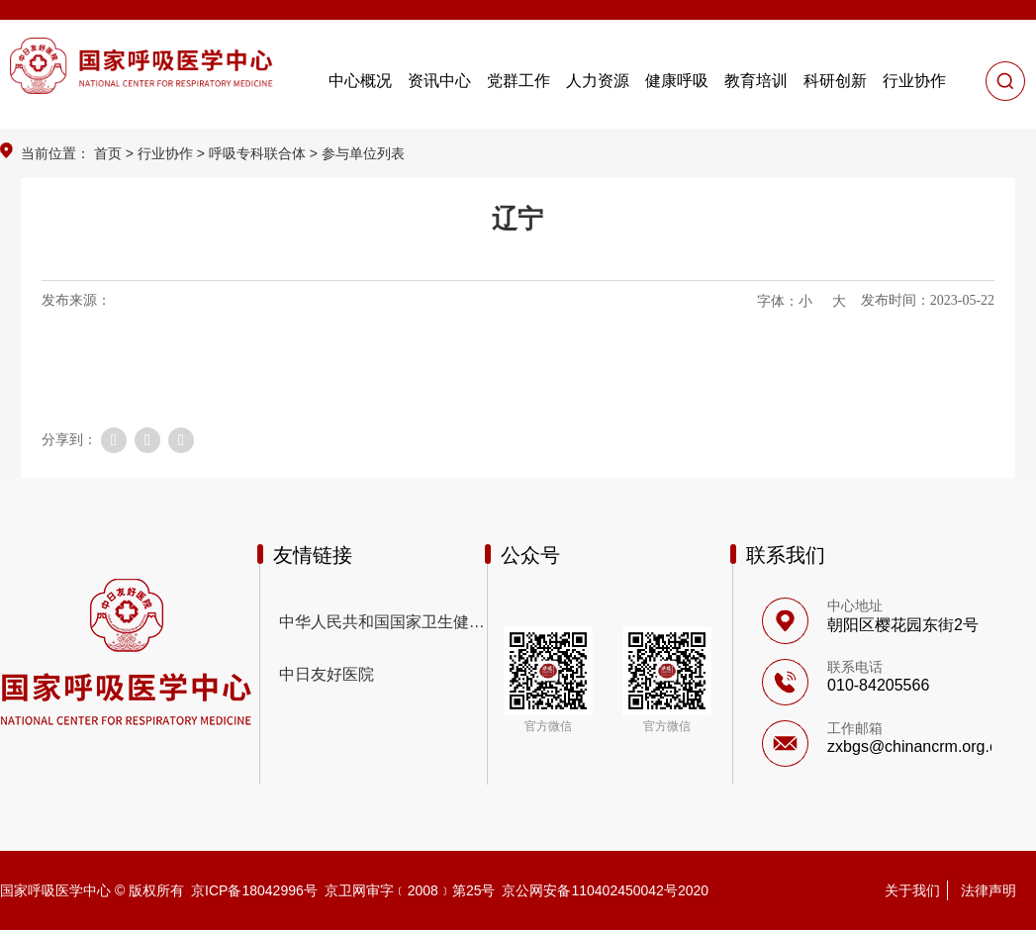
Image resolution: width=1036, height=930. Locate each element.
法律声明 (988, 890)
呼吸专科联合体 (257, 153)
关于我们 (912, 890)
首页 (108, 153)
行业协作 (165, 153)
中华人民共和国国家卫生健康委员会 (383, 621)
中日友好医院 (326, 674)
